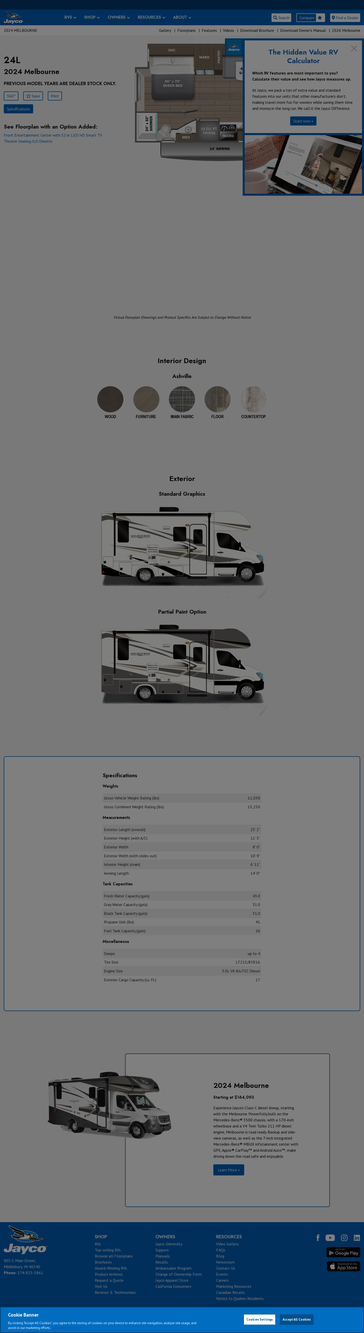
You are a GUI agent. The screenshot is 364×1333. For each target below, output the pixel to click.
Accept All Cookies (297, 1319)
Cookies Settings (259, 1319)
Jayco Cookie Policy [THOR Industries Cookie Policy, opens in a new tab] (67, 1328)
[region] (182, 1320)
